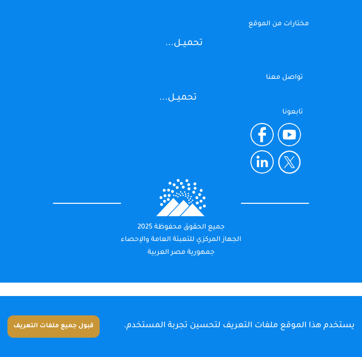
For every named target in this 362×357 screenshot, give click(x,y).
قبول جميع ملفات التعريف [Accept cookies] (53, 326)
